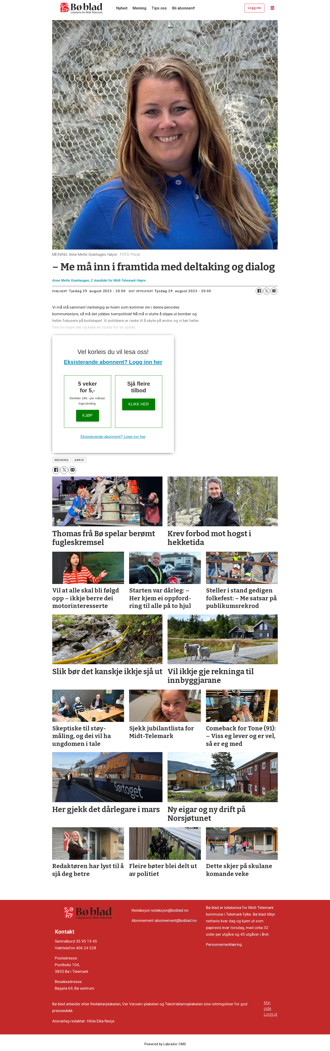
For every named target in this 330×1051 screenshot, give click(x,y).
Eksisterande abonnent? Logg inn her (113, 362)
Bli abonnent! (183, 8)
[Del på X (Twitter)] (266, 291)
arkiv (79, 460)
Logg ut (270, 1014)
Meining (139, 8)
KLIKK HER (138, 404)
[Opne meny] (272, 8)
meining (62, 460)
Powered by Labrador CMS (165, 1044)
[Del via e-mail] (273, 291)
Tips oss (159, 8)
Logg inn (254, 8)
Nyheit (121, 8)
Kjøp (87, 415)
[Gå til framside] (81, 8)
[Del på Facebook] (259, 291)
